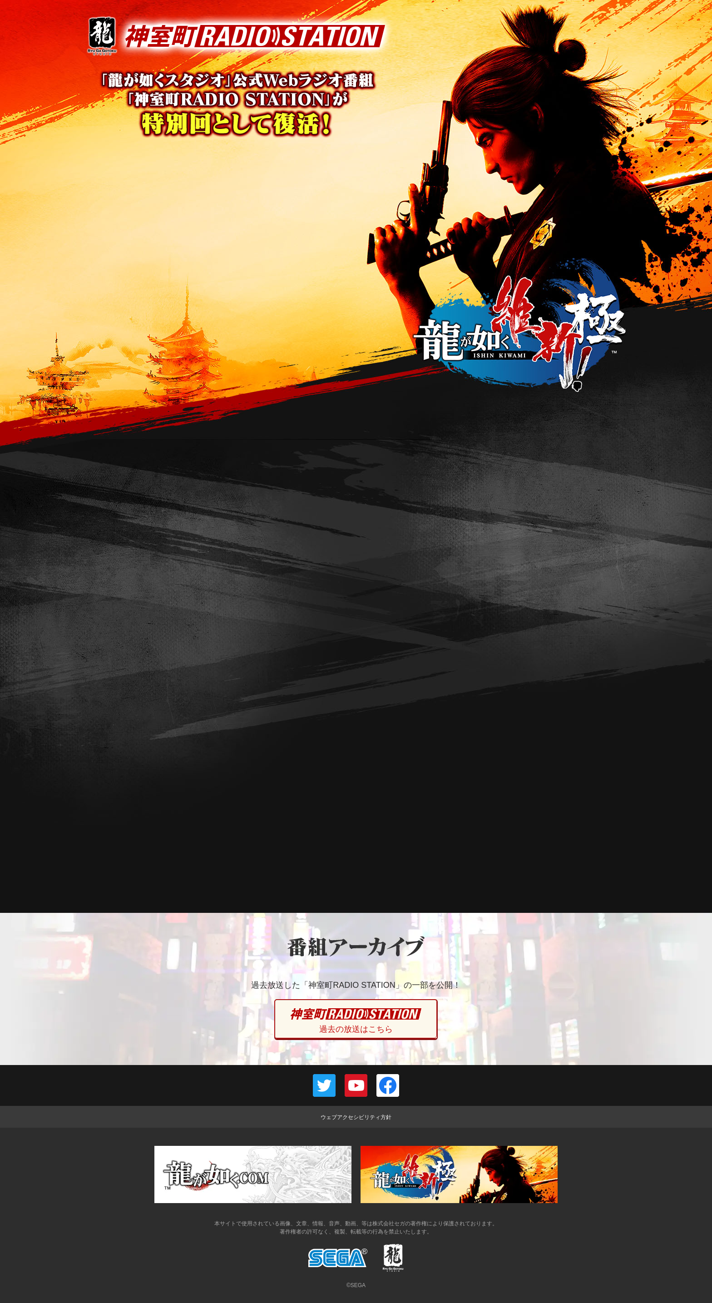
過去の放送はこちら (356, 1020)
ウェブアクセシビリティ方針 (356, 1117)
